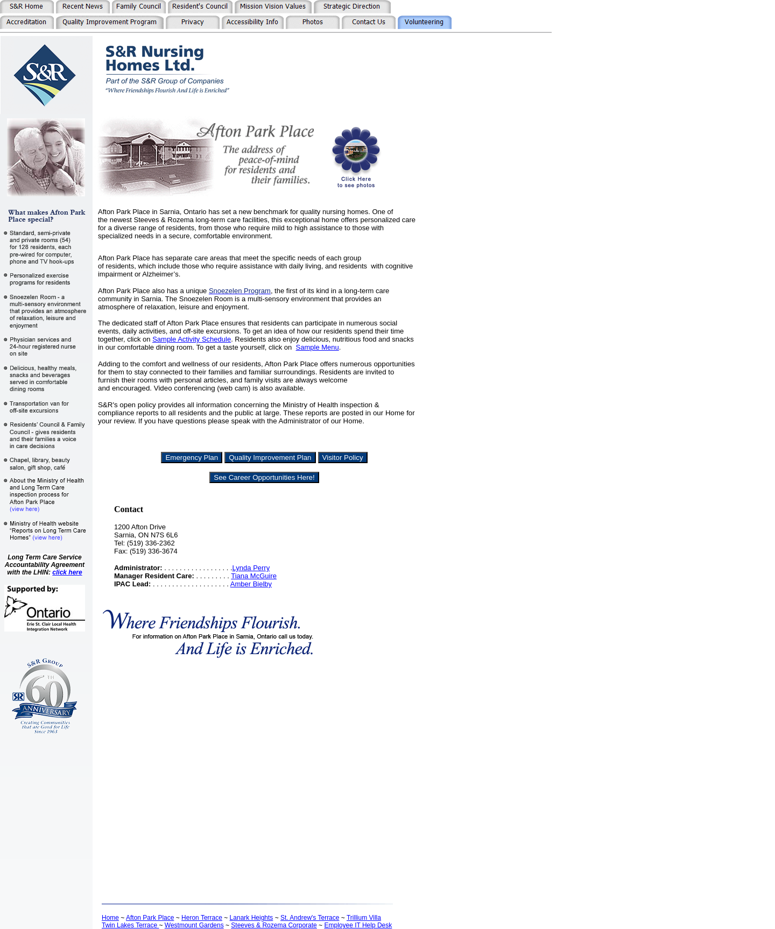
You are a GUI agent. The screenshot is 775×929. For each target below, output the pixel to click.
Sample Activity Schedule (191, 339)
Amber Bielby (251, 584)
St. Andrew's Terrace (309, 917)
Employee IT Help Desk (358, 925)
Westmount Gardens (194, 925)
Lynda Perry (251, 568)
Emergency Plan (191, 457)
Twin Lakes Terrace (130, 925)
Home (110, 917)
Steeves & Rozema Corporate (273, 925)
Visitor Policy (342, 457)
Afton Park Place (150, 917)
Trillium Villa (364, 917)
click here (67, 572)
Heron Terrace (201, 917)
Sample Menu (317, 347)
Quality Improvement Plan (270, 457)
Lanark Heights (251, 917)
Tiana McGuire (254, 576)
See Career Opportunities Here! (264, 477)
